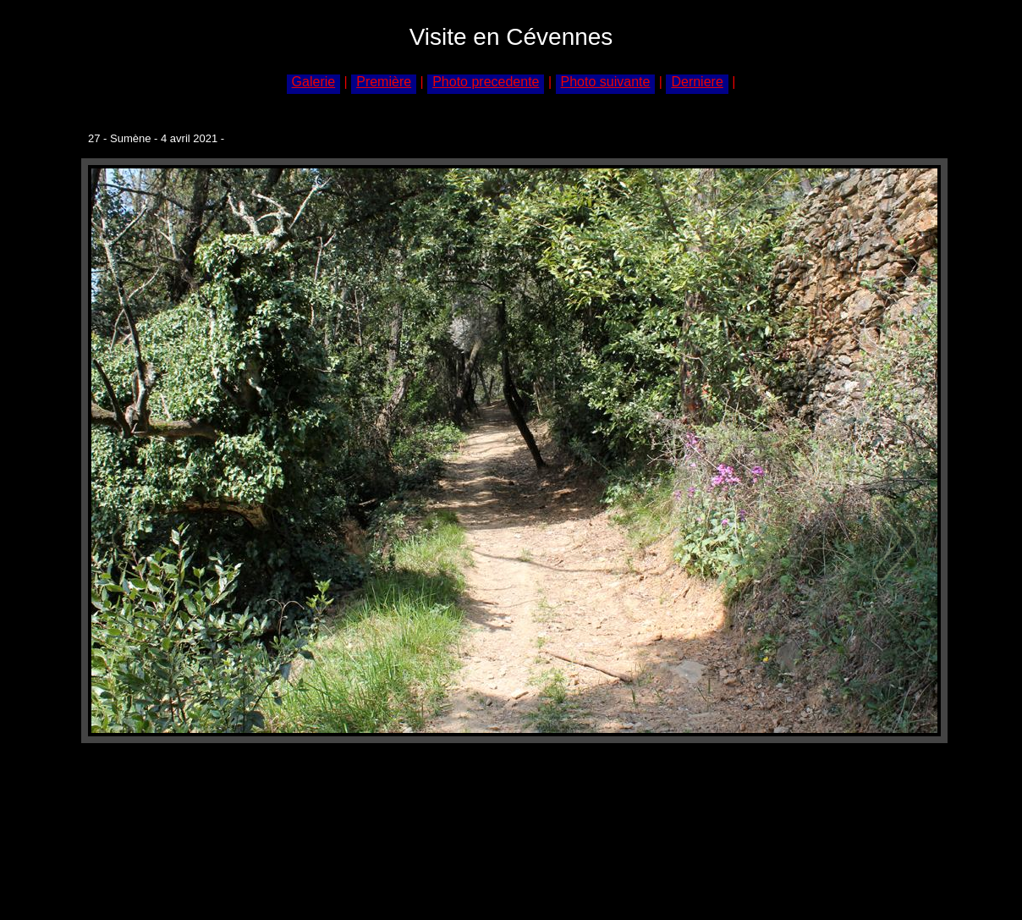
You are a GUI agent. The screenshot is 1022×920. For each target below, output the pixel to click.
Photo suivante (606, 81)
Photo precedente (485, 81)
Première (383, 81)
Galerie (314, 81)
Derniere (697, 81)
